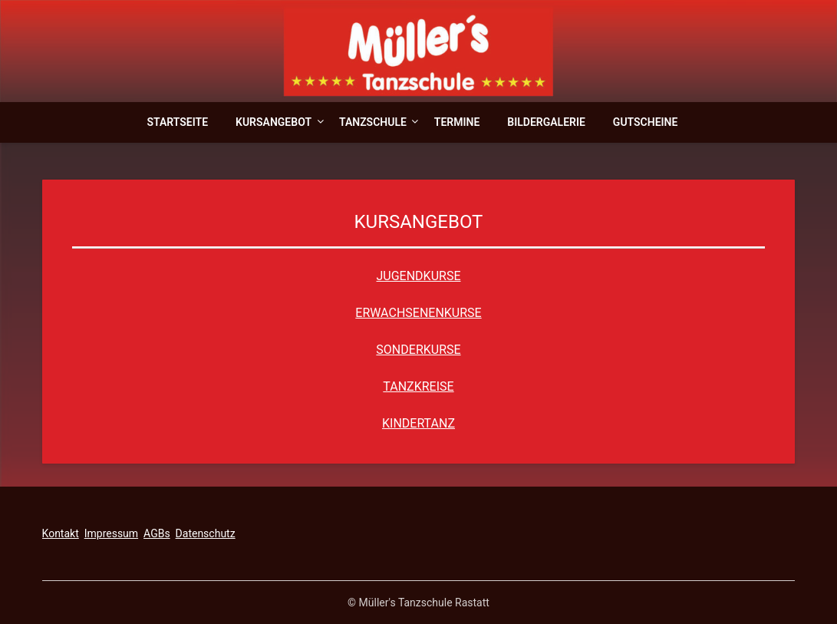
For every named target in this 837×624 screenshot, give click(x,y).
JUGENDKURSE (419, 276)
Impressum (111, 533)
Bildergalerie (546, 122)
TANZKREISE (418, 386)
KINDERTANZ (418, 423)
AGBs (156, 533)
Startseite (178, 122)
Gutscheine (645, 122)
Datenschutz (206, 533)
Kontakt (60, 533)
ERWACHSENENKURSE (418, 312)
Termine (456, 122)
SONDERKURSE (418, 349)
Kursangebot (273, 122)
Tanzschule (373, 122)
